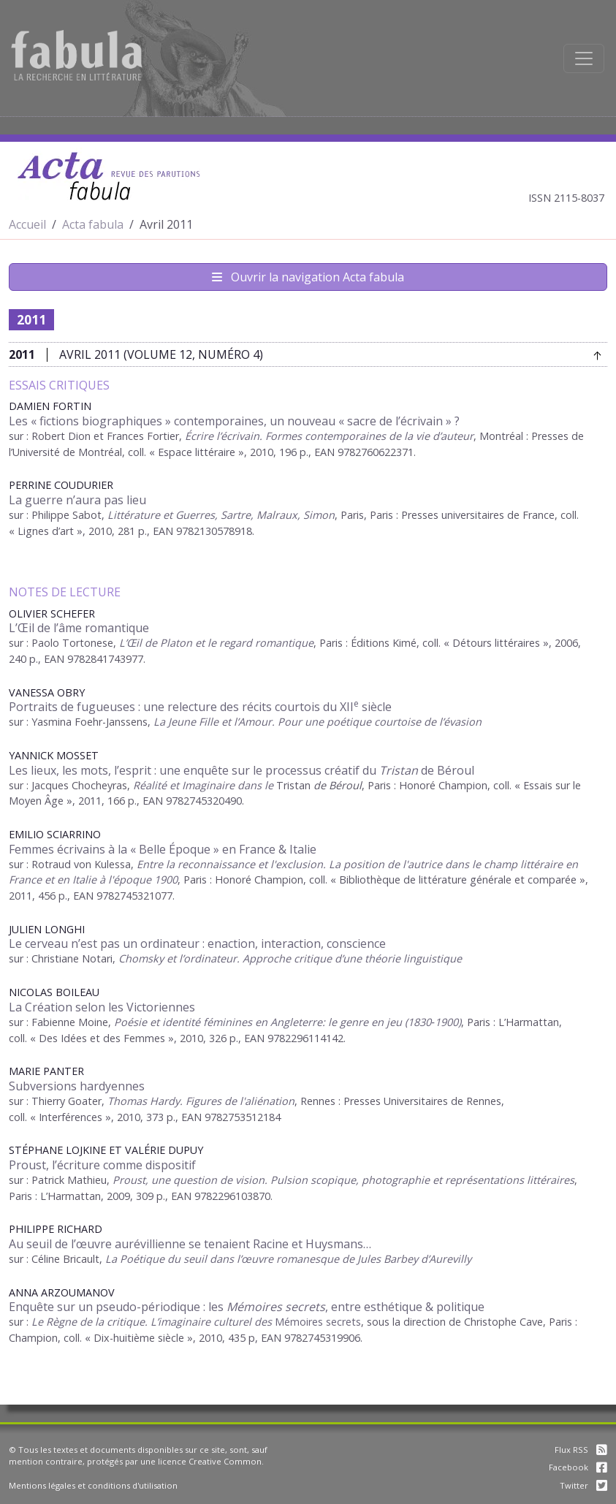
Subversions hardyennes (77, 1086)
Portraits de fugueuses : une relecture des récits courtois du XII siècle (200, 707)
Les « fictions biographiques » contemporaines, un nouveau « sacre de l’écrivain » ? (234, 421)
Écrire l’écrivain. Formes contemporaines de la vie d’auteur (329, 436)
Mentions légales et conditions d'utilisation (93, 1485)
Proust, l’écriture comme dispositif (102, 1165)
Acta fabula (92, 224)
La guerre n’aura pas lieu (77, 500)
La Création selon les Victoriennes (102, 1007)
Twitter (583, 1485)
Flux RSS (581, 1449)
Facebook (578, 1467)
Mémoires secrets (316, 1322)
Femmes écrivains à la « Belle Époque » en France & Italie (162, 849)
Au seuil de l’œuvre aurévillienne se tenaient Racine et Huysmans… (190, 1244)
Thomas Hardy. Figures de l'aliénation (200, 1101)
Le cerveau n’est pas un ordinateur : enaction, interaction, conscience (197, 943)
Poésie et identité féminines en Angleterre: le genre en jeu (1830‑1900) (287, 1022)
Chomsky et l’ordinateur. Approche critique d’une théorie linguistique (290, 958)
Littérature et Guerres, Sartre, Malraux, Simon (221, 515)
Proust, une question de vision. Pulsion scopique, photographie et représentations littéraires (343, 1180)
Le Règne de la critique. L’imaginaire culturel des (151, 1322)
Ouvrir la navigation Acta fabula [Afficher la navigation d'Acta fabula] (308, 277)
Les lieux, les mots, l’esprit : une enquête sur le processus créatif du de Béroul (241, 770)
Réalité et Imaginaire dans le (204, 785)
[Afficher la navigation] (583, 58)
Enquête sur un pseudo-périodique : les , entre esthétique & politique (246, 1307)
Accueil (27, 224)
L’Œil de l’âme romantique (79, 628)
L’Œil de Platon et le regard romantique (216, 643)
